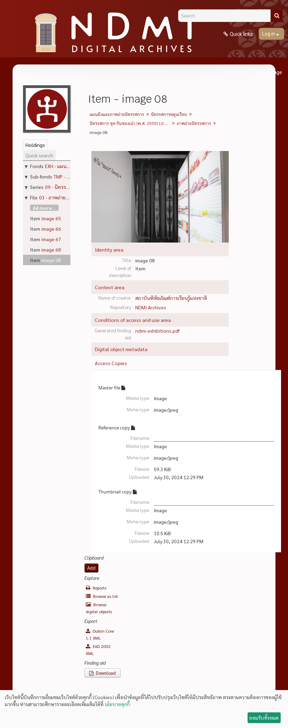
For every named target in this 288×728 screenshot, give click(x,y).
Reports (96, 588)
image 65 (51, 218)
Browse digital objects (99, 608)
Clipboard (235, 72)
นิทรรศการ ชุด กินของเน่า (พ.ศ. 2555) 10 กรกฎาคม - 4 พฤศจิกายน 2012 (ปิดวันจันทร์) (131, 123)
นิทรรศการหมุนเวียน (169, 114)
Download (102, 673)
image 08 (51, 260)
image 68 (51, 249)
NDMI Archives (150, 307)
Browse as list (102, 596)
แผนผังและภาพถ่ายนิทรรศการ (117, 114)
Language (271, 72)
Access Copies (111, 363)
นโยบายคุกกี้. (118, 704)
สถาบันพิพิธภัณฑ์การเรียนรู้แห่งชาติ (171, 298)
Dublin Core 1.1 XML (100, 634)
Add (91, 568)
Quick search (39, 155)
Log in (269, 34)
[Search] (227, 15)
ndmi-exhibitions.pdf (157, 330)
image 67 (51, 239)
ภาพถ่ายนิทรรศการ (194, 123)
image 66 (51, 228)
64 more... (44, 208)
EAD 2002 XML (98, 649)
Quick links (241, 34)
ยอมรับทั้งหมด (264, 717)
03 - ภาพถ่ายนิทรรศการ (63, 197)
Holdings (35, 145)
